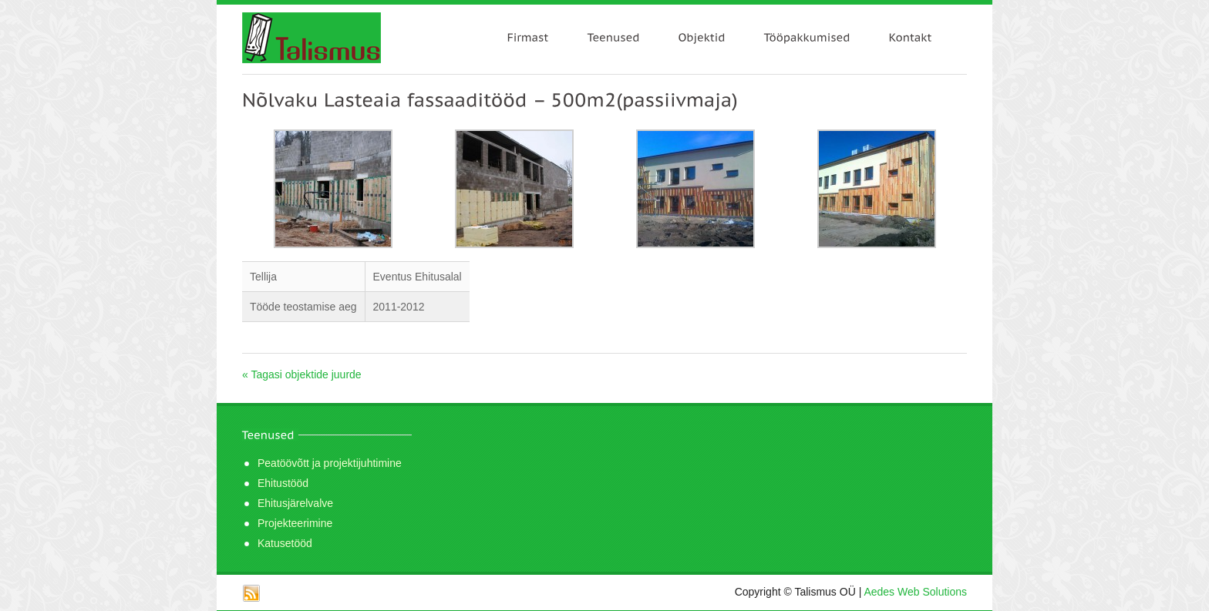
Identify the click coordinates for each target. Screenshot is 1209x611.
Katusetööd (285, 543)
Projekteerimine (295, 523)
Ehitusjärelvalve (295, 503)
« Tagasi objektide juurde (302, 374)
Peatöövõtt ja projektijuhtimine (330, 463)
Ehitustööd (283, 483)
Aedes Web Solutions (915, 592)
